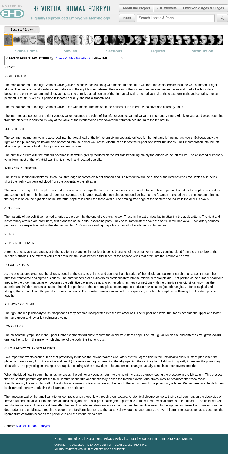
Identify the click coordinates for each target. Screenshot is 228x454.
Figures (158, 51)
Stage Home (26, 51)
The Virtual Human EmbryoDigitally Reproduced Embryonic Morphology (70, 13)
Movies (70, 51)
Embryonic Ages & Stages (204, 8)
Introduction (201, 51)
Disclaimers (93, 438)
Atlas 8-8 (100, 58)
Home (58, 438)
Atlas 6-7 (74, 58)
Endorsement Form (152, 438)
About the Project (136, 8)
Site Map (173, 438)
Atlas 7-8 (87, 58)
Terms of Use (74, 438)
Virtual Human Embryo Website (166, 8)
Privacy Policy (113, 438)
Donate (187, 438)
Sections (114, 51)
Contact (131, 438)
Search (51, 58)
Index (127, 18)
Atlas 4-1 (61, 58)
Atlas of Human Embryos (33, 426)
